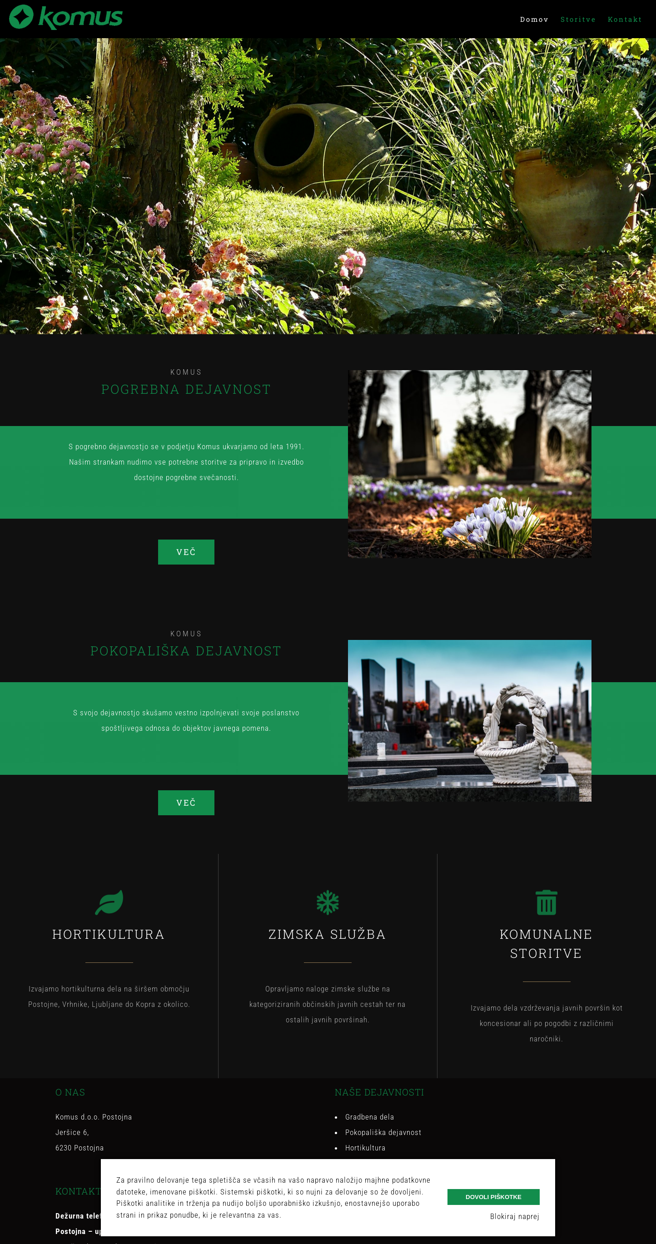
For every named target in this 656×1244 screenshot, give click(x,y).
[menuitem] (540, 19)
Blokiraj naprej (515, 1216)
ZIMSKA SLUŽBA (327, 934)
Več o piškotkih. (311, 1214)
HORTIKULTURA (109, 934)
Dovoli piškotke (494, 1197)
